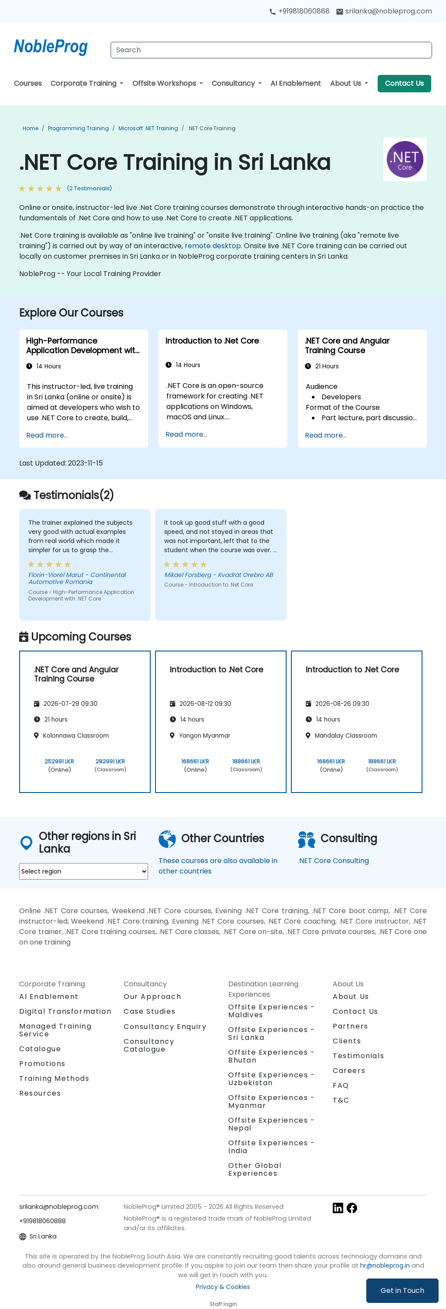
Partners (350, 1026)
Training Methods (54, 1078)
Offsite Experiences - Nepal (271, 1124)
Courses (28, 83)
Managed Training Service (55, 1030)
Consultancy (234, 83)
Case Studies (150, 1011)
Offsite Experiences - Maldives (271, 1011)
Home (30, 128)
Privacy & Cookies (223, 1286)
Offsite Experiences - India (271, 1147)
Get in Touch (402, 1290)
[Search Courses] (271, 50)
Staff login (223, 1304)
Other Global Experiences (254, 1169)
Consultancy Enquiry (165, 1027)
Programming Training (78, 128)
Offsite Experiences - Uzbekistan (271, 1079)
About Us (346, 83)
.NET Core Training (212, 128)
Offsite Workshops (165, 83)
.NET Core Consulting (333, 861)
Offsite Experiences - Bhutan (271, 1056)
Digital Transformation (65, 1011)
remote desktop (213, 246)
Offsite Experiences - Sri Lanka (271, 1033)
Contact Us (404, 83)
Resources (40, 1093)
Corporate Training (84, 83)
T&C (341, 1100)
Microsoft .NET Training (148, 128)
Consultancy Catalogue (149, 1045)
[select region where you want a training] (83, 871)
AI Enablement (295, 83)
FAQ (341, 1085)
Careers (349, 1071)
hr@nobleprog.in (385, 1265)
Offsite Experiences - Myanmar (271, 1101)
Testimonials (358, 1056)
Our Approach (152, 997)
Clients (347, 1041)
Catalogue (40, 1049)
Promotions (42, 1064)
